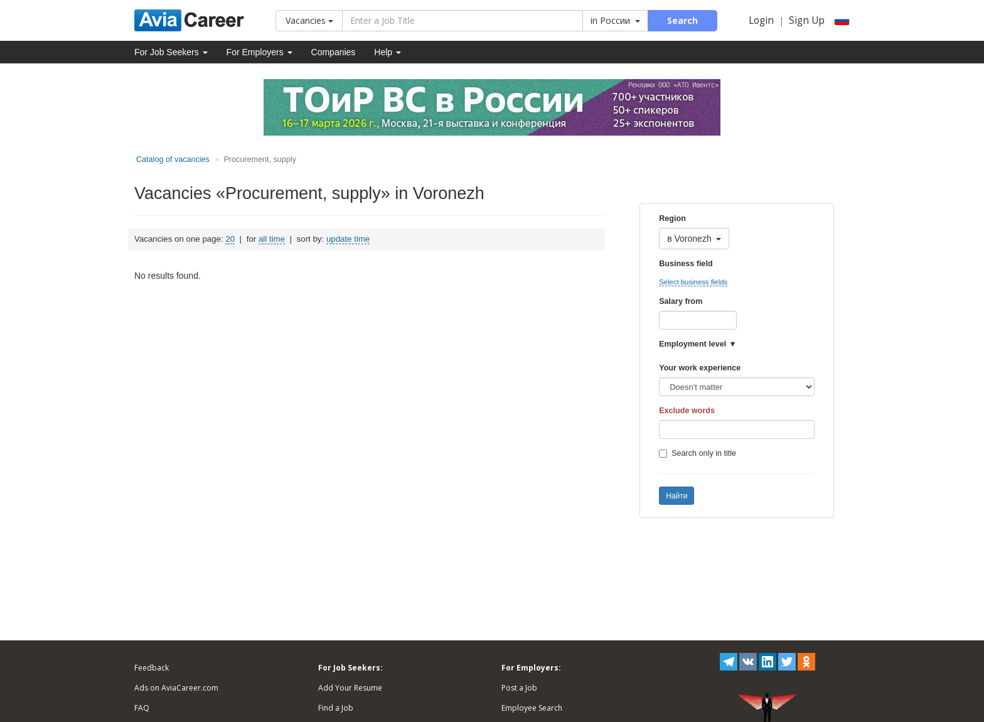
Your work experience (700, 368)
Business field (685, 263)
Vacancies (309, 20)
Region (672, 218)
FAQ (141, 708)
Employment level (692, 344)
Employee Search (531, 708)
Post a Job (519, 687)
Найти (676, 496)
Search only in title (697, 453)
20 (230, 239)
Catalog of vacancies (173, 159)
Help (387, 52)
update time (348, 239)
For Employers (259, 52)
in (615, 20)
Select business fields (693, 282)
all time (272, 239)
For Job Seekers (171, 52)
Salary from (680, 301)
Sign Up (807, 20)
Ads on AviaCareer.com (176, 687)
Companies (333, 52)
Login (761, 20)
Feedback (151, 667)
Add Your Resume (350, 687)
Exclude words (687, 410)
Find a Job (335, 708)
